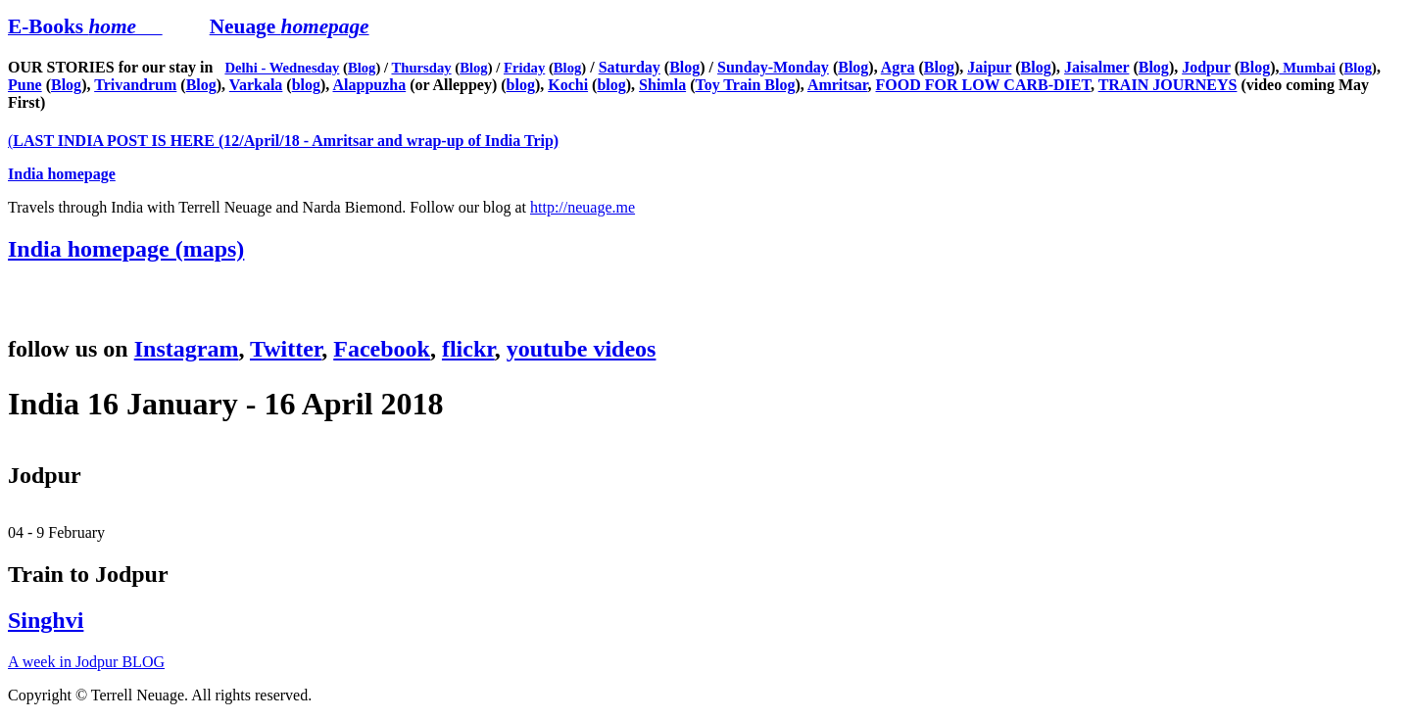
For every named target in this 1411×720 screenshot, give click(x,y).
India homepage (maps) (126, 249)
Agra (898, 67)
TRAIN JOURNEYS (1168, 84)
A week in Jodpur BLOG (86, 661)
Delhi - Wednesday (281, 67)
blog (306, 84)
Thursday (421, 67)
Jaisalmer (1096, 67)
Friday (524, 67)
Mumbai (1308, 67)
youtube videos (582, 348)
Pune (25, 84)
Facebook (381, 348)
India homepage (62, 174)
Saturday (629, 67)
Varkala (256, 84)
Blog (362, 67)
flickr (468, 348)
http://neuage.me (582, 207)
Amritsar (837, 84)
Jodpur (1206, 67)
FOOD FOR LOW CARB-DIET (983, 84)
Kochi (568, 84)
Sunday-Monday (773, 67)
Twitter (285, 348)
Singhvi (45, 620)
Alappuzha (369, 84)
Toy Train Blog (745, 84)
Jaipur (989, 67)
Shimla (662, 84)
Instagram (186, 348)
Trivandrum (135, 84)
